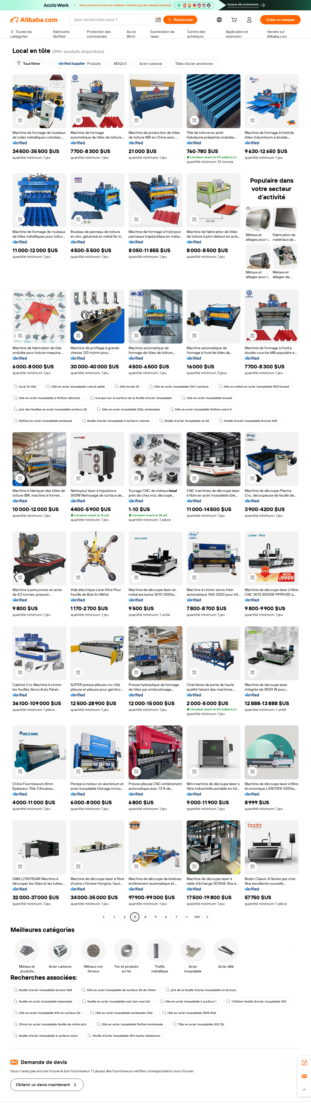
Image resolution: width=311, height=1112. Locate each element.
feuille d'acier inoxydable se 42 (184, 421)
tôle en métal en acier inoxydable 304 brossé (253, 387)
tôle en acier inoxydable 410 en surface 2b (47, 1013)
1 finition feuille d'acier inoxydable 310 (256, 1001)
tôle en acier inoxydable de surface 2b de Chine (119, 990)
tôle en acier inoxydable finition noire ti (201, 409)
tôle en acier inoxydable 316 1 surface (179, 387)
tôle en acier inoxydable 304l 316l (189, 1013)
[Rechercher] (180, 20)
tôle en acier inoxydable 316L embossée (128, 409)
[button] (158, 20)
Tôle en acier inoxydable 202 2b (198, 1024)
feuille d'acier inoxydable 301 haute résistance (124, 1036)
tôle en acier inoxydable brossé (207, 398)
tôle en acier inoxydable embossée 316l (121, 1013)
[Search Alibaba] (112, 20)
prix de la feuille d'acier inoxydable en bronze (201, 990)
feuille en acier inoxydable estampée (43, 1001)
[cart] (235, 20)
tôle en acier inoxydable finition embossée (129, 1024)
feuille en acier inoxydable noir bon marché (116, 1001)
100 (197, 917)
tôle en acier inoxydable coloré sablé (75, 387)
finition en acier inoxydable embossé (43, 421)
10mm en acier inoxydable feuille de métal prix (50, 1024)
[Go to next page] (207, 917)
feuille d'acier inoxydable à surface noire (46, 1036)
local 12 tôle (25, 387)
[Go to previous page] (103, 917)
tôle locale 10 (127, 387)
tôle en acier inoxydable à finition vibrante (47, 398)
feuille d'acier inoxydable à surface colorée (116, 421)
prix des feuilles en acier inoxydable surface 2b (50, 409)
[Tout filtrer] (28, 63)
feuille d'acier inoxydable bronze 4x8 (248, 421)
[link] (304, 1062)
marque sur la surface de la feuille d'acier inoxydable (131, 398)
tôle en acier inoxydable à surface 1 (188, 1001)
